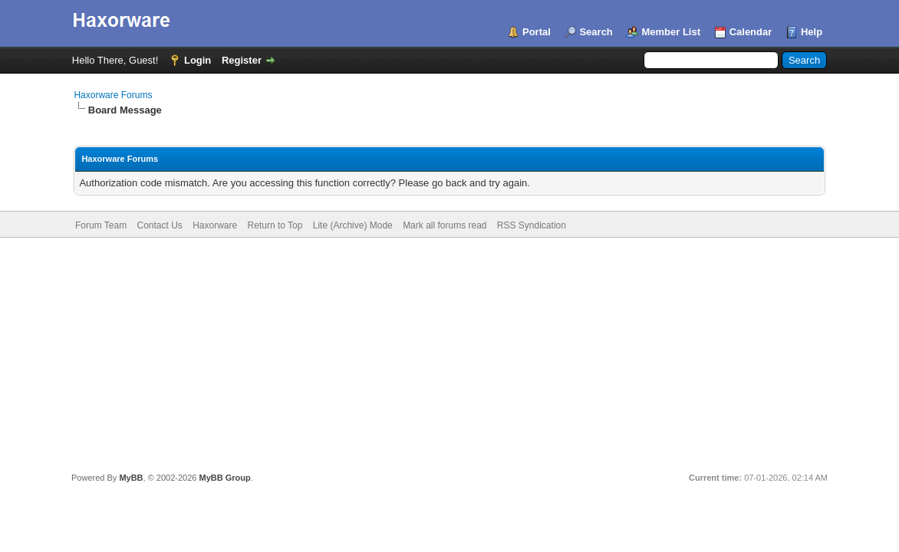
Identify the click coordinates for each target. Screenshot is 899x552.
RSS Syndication (531, 225)
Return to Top (275, 225)
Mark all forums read (444, 225)
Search (595, 32)
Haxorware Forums (113, 95)
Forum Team (101, 225)
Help (811, 32)
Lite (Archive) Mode (353, 225)
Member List (670, 32)
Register (242, 60)
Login (197, 60)
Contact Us (159, 225)
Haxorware (215, 225)
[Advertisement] (449, 352)
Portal (536, 32)
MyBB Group (224, 477)
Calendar (750, 32)
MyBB (131, 477)
